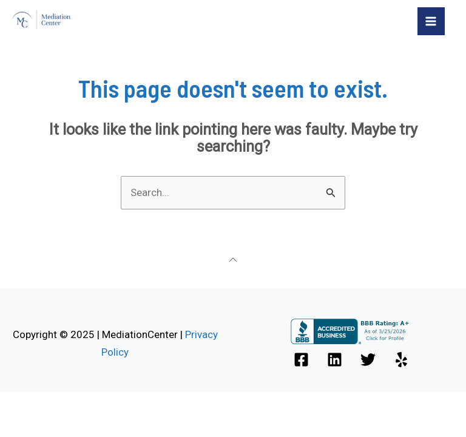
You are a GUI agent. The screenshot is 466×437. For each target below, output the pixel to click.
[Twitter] (368, 359)
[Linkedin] (334, 359)
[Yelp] (401, 359)
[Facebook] (301, 359)
